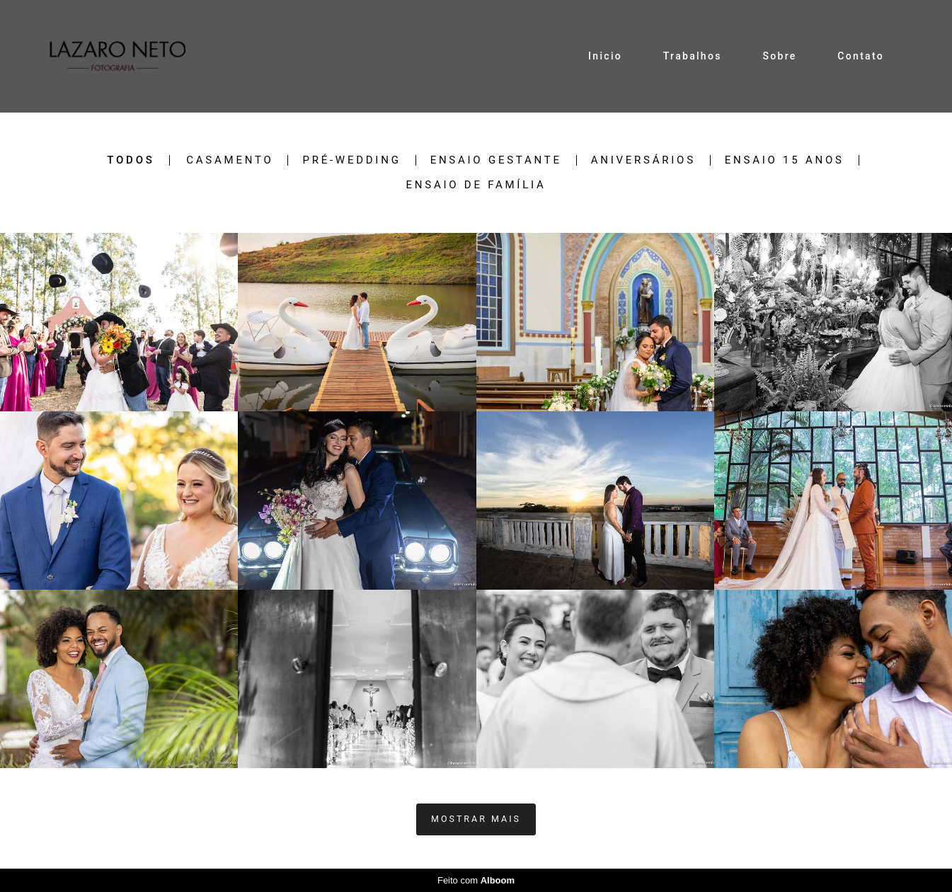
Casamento (229, 160)
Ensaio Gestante (496, 160)
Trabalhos (692, 56)
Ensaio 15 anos (784, 160)
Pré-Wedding (351, 160)
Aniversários (643, 160)
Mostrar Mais (476, 818)
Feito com (476, 880)
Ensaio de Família (476, 185)
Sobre (779, 56)
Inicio (605, 56)
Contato (860, 56)
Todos (130, 160)
